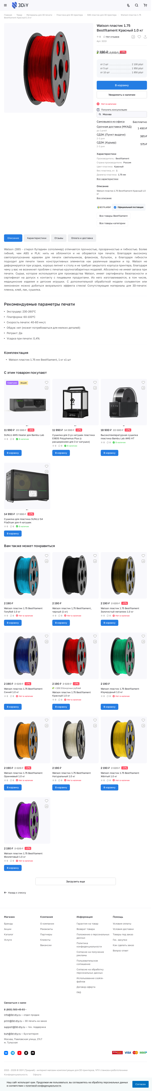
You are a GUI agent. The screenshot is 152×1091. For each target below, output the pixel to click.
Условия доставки (123, 929)
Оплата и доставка (82, 238)
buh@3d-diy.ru (12, 1033)
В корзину (122, 85)
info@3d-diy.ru (12, 1014)
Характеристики (36, 238)
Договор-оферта (86, 986)
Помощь (118, 916)
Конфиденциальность (16, 1074)
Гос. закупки (120, 939)
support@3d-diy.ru (14, 1027)
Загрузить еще (75, 881)
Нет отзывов (111, 36)
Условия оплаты (122, 923)
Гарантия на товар (87, 923)
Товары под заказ (123, 934)
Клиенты (45, 939)
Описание (13, 238)
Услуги (8, 939)
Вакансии (46, 945)
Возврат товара (86, 929)
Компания (46, 916)
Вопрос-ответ (120, 950)
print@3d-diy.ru (13, 1020)
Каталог (8, 934)
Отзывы (58, 238)
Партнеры (46, 934)
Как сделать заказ (123, 945)
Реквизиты (46, 929)
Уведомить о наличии (121, 94)
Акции (7, 929)
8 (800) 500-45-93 (14, 1009)
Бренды (8, 923)
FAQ (79, 992)
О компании (47, 923)
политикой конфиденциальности (43, 1085)
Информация (85, 916)
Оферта (37, 1074)
